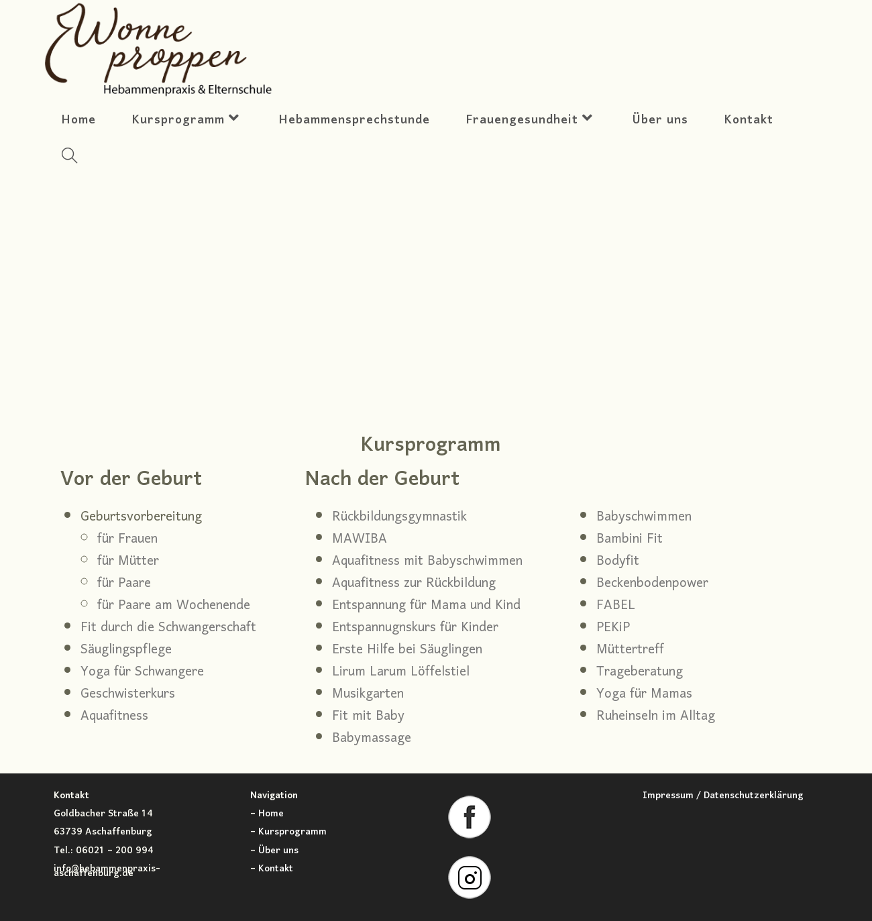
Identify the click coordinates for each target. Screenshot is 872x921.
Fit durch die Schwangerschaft (168, 628)
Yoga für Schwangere (142, 672)
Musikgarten (368, 694)
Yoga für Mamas (644, 694)
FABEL (615, 606)
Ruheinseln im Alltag (655, 716)
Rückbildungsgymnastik (399, 517)
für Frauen (127, 539)
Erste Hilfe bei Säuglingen (407, 650)
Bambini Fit (629, 539)
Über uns (278, 851)
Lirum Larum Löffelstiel (401, 672)
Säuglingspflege (126, 650)
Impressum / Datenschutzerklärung (723, 795)
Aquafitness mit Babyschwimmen (427, 561)
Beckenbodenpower (652, 584)
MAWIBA (359, 539)
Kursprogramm (292, 832)
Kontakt (275, 869)
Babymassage (371, 738)
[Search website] (69, 159)
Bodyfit (617, 561)
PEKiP (613, 628)
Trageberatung (639, 672)
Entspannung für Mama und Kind (426, 606)
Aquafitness (114, 716)
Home (271, 814)
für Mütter (128, 561)
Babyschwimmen (644, 517)
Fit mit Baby (368, 716)
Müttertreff (630, 650)
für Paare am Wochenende (173, 606)
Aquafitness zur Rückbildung (414, 584)
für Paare (124, 584)
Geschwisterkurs (127, 694)
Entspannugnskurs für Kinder (415, 628)
